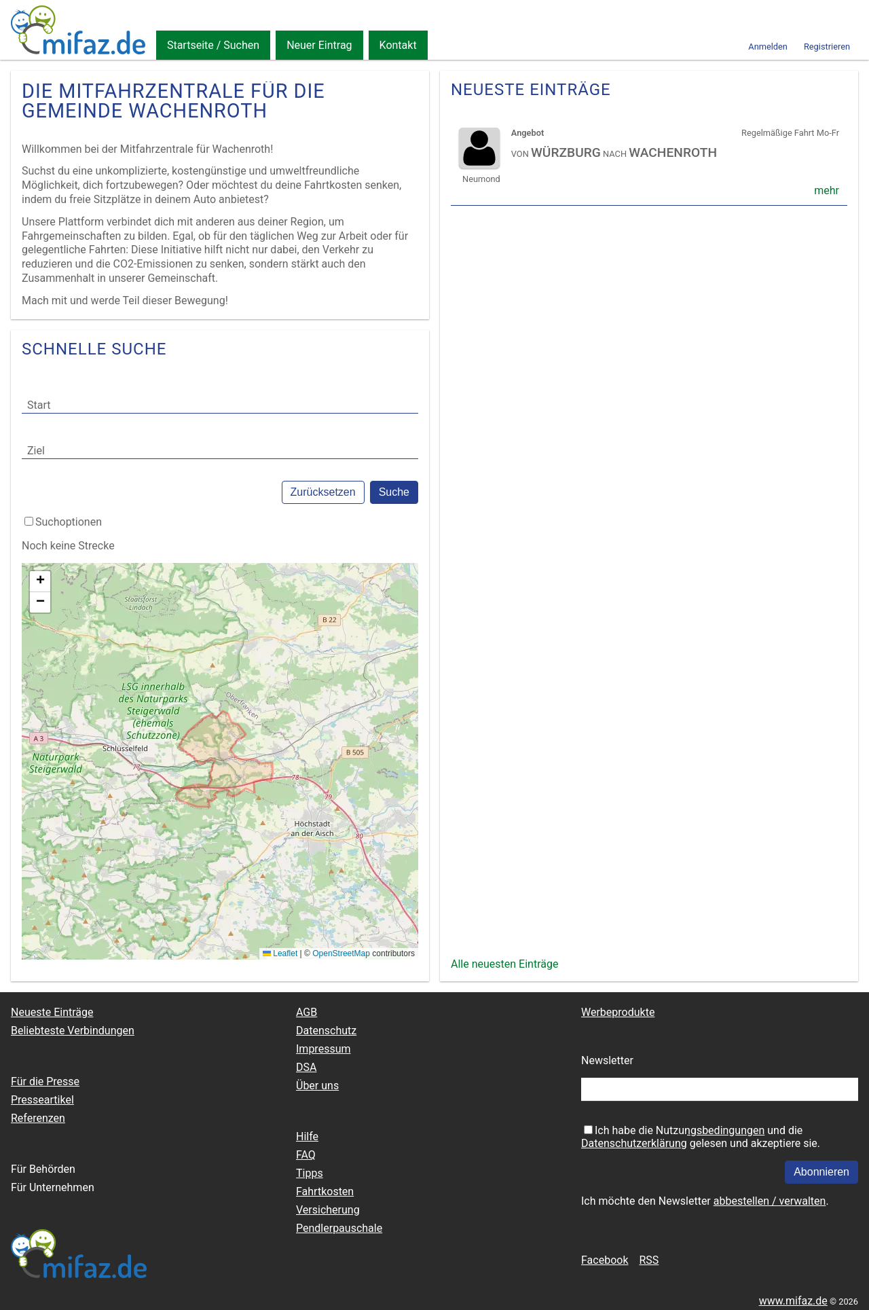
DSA (306, 1067)
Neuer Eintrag (319, 45)
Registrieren (827, 46)
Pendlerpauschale (339, 1228)
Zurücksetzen (323, 492)
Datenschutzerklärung (634, 1143)
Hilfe (307, 1136)
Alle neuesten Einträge (504, 964)
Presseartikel (42, 1099)
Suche (394, 492)
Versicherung (328, 1209)
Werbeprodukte (617, 1012)
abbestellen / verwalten (770, 1201)
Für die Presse (45, 1081)
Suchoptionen (68, 521)
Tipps (309, 1173)
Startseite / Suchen (213, 45)
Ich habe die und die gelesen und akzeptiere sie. (700, 1136)
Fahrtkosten (325, 1191)
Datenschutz (326, 1030)
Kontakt (398, 45)
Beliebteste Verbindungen (72, 1030)
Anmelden (768, 46)
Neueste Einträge (52, 1012)
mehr (826, 190)
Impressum (323, 1048)
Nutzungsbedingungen (710, 1130)
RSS (649, 1260)
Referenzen (38, 1118)
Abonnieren (821, 1172)
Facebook (604, 1260)
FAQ (306, 1154)
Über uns (317, 1085)
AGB (306, 1012)
